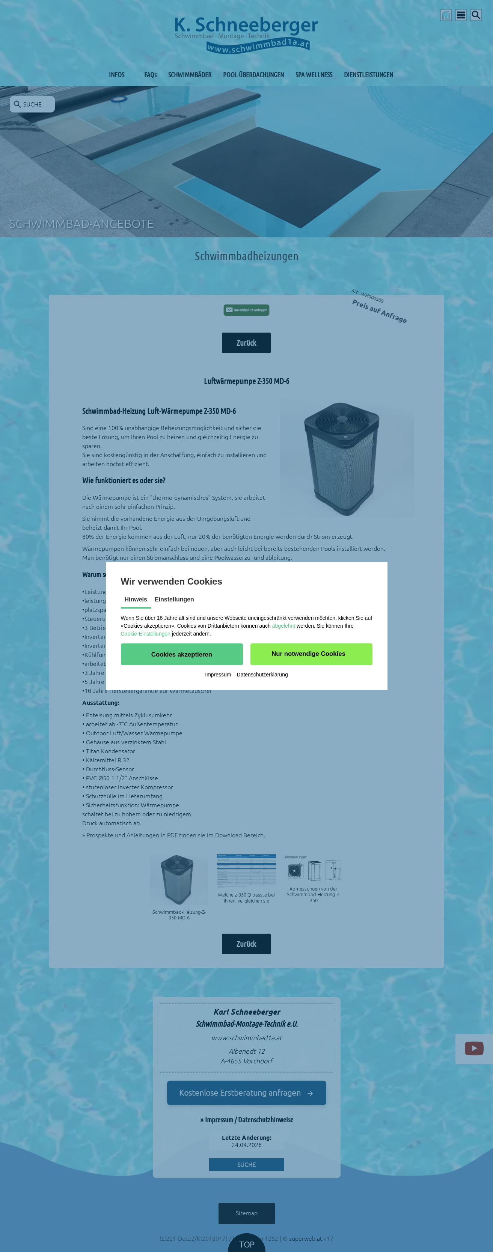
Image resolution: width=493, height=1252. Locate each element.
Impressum (218, 675)
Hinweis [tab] (136, 599)
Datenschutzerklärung (262, 675)
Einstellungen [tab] (174, 599)
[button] (182, 654)
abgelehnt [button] (283, 626)
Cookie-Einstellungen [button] (145, 634)
